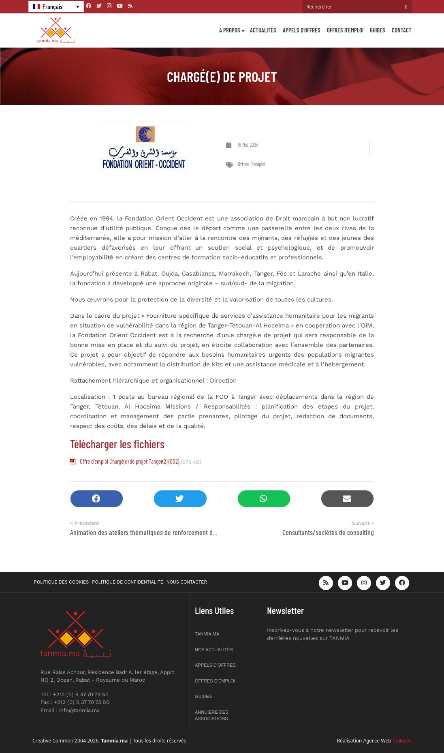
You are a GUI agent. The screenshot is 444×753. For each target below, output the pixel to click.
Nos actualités (214, 649)
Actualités (263, 30)
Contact (402, 30)
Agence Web (377, 741)
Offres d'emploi (251, 164)
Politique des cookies (61, 582)
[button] (96, 498)
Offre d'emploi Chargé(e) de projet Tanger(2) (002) (129, 461)
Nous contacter (186, 582)
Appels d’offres (301, 30)
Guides (377, 30)
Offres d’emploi (345, 30)
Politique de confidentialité (128, 582)
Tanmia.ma (207, 633)
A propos (229, 30)
